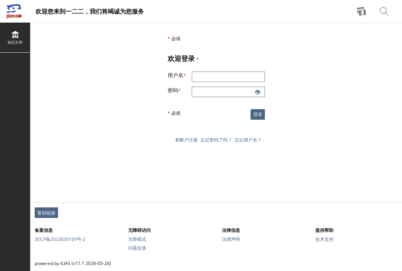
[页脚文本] (216, 263)
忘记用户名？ (248, 140)
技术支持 (324, 239)
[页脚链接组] (216, 238)
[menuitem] (362, 11)
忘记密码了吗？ (216, 140)
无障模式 (137, 239)
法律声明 (231, 239)
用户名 (180, 75)
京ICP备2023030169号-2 (60, 239)
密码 (178, 90)
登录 (257, 114)
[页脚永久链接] (216, 212)
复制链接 (46, 213)
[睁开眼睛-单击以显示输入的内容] (257, 92)
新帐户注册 (186, 140)
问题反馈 (137, 248)
